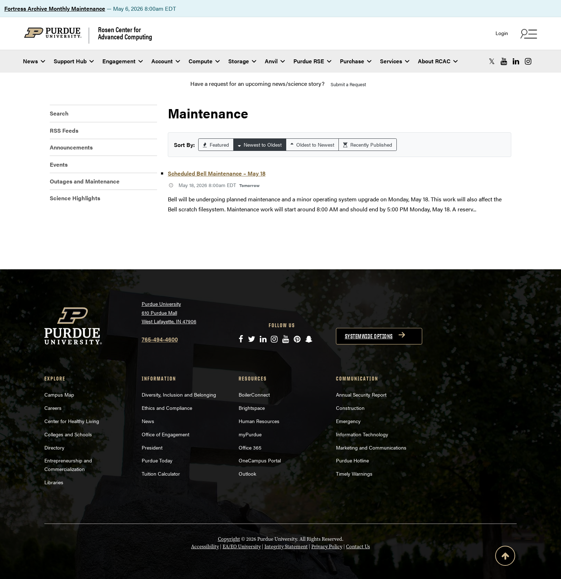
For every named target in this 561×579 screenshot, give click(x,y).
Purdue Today (157, 460)
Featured (216, 144)
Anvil (275, 61)
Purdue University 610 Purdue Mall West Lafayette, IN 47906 (169, 312)
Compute (204, 61)
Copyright (229, 539)
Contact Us (358, 546)
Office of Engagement (165, 434)
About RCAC (438, 61)
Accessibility (205, 546)
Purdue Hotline (352, 460)
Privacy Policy (326, 546)
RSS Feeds (64, 130)
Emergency (348, 421)
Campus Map (59, 394)
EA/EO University (242, 546)
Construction (350, 407)
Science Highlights (75, 198)
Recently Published (367, 144)
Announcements (71, 147)
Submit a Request (348, 84)
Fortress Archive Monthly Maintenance (54, 8)
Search (59, 113)
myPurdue (250, 434)
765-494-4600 (160, 339)
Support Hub (74, 61)
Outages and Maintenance (84, 181)
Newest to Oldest (260, 144)
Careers (53, 407)
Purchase (355, 61)
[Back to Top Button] (505, 557)
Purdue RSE (312, 61)
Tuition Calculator (161, 473)
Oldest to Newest (312, 144)
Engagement (122, 61)
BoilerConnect (254, 394)
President (152, 447)
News (34, 61)
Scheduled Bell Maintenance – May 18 (216, 173)
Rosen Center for (125, 32)
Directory (54, 447)
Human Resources (259, 421)
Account (165, 61)
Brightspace (252, 407)
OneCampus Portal (260, 460)
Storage (242, 61)
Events (59, 164)
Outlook (247, 473)
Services (394, 61)
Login (502, 33)
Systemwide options (369, 336)
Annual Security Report (361, 394)
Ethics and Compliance (167, 407)
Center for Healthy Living (71, 421)
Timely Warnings (354, 473)
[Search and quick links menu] (527, 33)
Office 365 (250, 447)
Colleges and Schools (68, 434)
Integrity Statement (286, 546)
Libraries (53, 482)
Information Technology (362, 434)
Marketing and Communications (371, 447)
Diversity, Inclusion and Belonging (179, 394)
